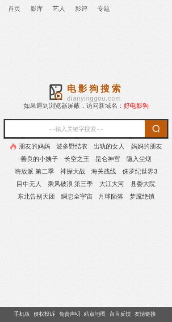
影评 (81, 8)
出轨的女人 (109, 146)
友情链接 (145, 314)
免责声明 (69, 314)
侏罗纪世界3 (139, 171)
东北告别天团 (36, 196)
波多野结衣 (72, 146)
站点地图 (94, 314)
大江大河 (111, 183)
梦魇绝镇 (142, 196)
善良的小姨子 (39, 158)
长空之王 (76, 158)
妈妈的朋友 (146, 146)
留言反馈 (120, 314)
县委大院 (142, 183)
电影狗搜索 (95, 88)
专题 (103, 8)
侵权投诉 (44, 314)
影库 (36, 8)
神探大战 (72, 171)
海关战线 (103, 171)
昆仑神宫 (107, 158)
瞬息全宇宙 (76, 196)
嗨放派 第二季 (34, 171)
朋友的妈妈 (34, 146)
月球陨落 (110, 196)
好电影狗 (136, 105)
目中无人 (29, 183)
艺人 (59, 8)
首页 (14, 8)
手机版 (22, 314)
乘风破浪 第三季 (70, 183)
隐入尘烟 (138, 158)
